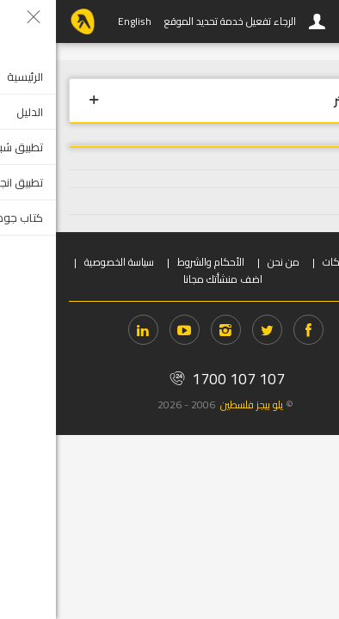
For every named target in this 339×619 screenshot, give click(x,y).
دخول (261, 21)
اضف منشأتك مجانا (166, 279)
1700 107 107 (169, 379)
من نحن (227, 262)
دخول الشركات (296, 262)
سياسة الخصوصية (63, 262)
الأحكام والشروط (154, 262)
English (79, 21)
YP (26, 21)
